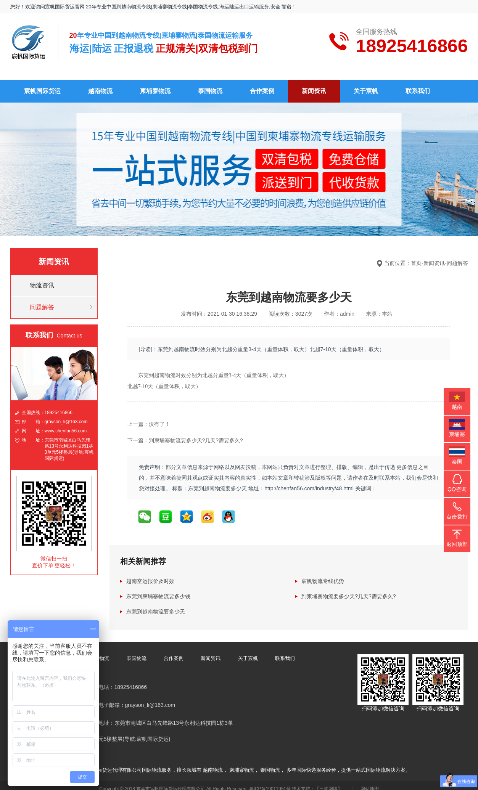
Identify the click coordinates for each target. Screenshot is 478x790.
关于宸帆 (366, 84)
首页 (416, 257)
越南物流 (100, 84)
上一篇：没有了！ (148, 417)
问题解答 (42, 300)
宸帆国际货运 (42, 84)
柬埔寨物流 (155, 84)
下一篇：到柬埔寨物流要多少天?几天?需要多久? (185, 434)
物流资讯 (42, 279)
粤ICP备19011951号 (270, 782)
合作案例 (262, 84)
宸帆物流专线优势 (322, 575)
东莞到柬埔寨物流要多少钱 (158, 590)
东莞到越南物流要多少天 (155, 605)
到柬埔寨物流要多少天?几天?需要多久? (348, 590)
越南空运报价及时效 (150, 575)
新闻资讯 (314, 84)
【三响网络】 (328, 782)
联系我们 (418, 84)
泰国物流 (210, 84)
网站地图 (370, 782)
